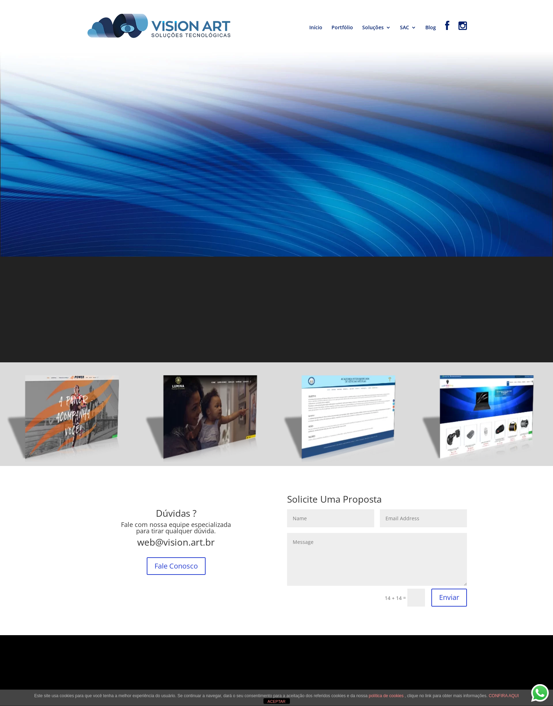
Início (315, 28)
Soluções (373, 28)
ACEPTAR (276, 701)
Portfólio (342, 28)
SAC (404, 28)
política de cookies (387, 695)
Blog (430, 28)
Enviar (449, 597)
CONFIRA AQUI (504, 695)
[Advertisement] (276, 309)
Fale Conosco (176, 566)
